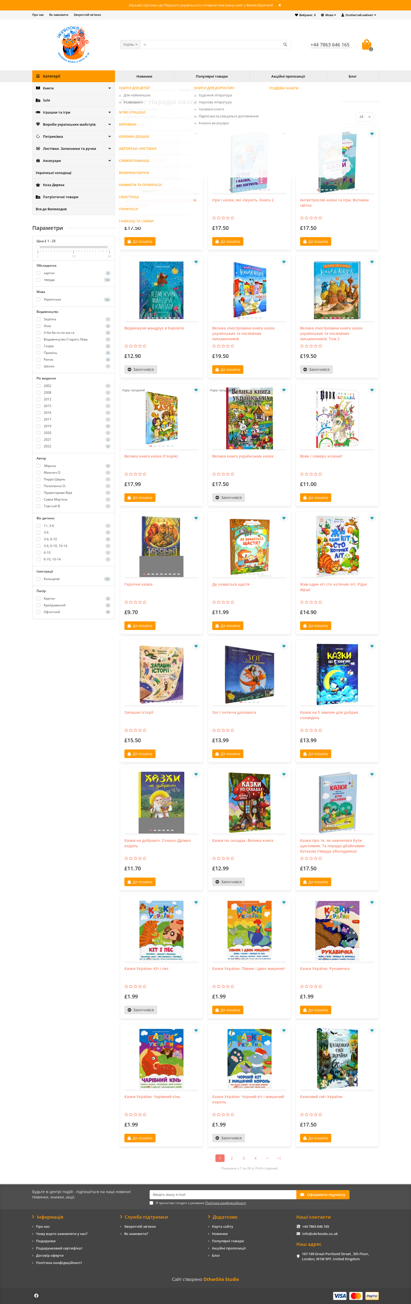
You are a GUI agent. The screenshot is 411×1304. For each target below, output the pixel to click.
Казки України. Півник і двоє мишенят (248, 968)
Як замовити (58, 15)
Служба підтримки (144, 1217)
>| (279, 1158)
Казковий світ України (321, 1096)
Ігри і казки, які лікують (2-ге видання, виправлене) (160, 202)
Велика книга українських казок (243, 456)
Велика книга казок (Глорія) (151, 456)
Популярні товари (212, 76)
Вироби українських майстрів (66, 124)
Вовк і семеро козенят (321, 456)
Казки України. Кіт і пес (146, 968)
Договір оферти (50, 1255)
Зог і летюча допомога (234, 712)
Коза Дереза (50, 184)
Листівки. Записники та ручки (66, 148)
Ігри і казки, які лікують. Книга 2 (243, 199)
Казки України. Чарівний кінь (152, 1096)
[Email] (223, 1194)
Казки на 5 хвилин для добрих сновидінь (329, 715)
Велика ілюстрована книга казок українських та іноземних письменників (243, 333)
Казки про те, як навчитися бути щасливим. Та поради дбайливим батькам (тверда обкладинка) (332, 846)
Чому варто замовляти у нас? (62, 1233)
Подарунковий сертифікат (59, 1248)
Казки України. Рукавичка (324, 968)
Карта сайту (222, 1226)
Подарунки (46, 1240)
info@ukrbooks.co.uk (320, 1233)
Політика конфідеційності (59, 1262)
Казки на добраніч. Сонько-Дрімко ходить (157, 843)
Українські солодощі (53, 172)
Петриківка (49, 136)
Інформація (47, 1217)
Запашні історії (138, 712)
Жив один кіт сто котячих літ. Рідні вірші (333, 587)
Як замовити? (136, 1233)
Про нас (38, 15)
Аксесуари (48, 160)
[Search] (215, 44)
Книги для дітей (159, 90)
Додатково (222, 1217)
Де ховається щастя (231, 584)
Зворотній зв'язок (87, 15)
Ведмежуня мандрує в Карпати (154, 328)
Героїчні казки (138, 584)
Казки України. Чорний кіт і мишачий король (248, 1099)
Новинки (144, 76)
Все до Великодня (51, 209)
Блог (353, 76)
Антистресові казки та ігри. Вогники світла (334, 202)
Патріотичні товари (57, 196)
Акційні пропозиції (288, 76)
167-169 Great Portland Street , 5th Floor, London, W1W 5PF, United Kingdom (335, 1256)
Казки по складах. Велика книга (242, 840)
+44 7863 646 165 (315, 1226)
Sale (43, 100)
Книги (45, 88)
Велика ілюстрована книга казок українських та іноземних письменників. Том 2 (331, 333)
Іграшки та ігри (53, 112)
